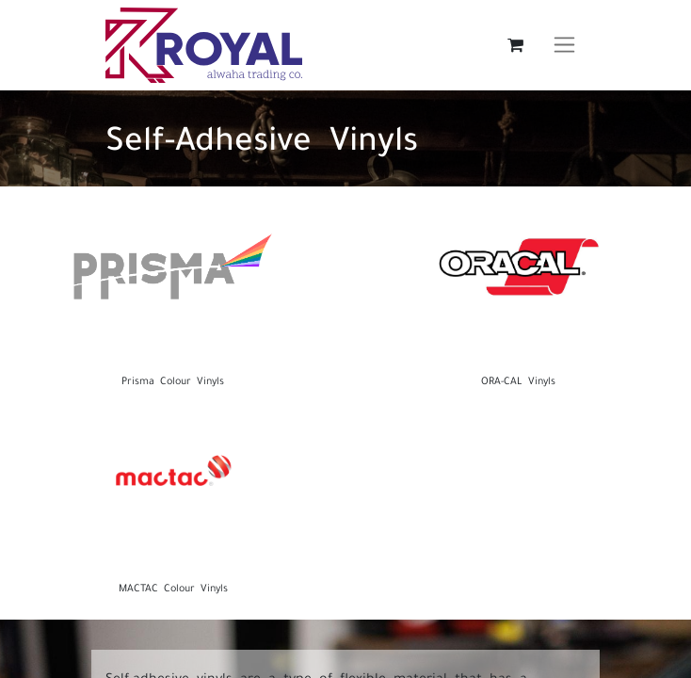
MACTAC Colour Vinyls (173, 586)
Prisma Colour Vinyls (172, 379)
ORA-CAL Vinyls (518, 379)
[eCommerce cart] (515, 45)
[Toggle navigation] (564, 45)
